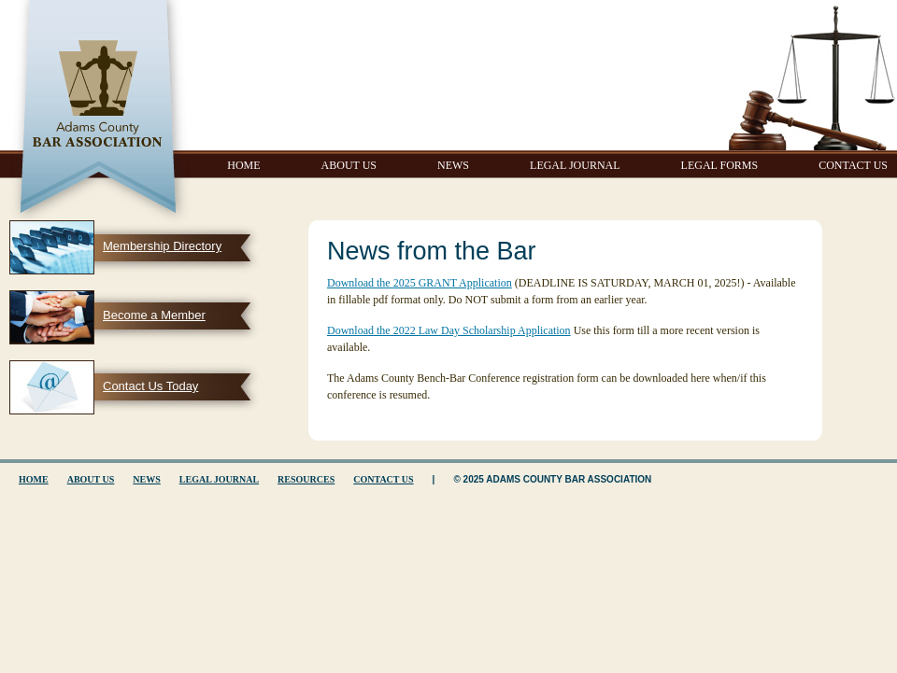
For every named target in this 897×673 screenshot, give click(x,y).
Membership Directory (162, 246)
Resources (306, 479)
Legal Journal (575, 165)
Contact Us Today (150, 386)
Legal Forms (720, 165)
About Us (349, 165)
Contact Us (853, 165)
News (453, 165)
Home (243, 165)
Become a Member (154, 315)
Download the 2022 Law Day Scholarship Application (449, 330)
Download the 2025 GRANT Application (419, 282)
